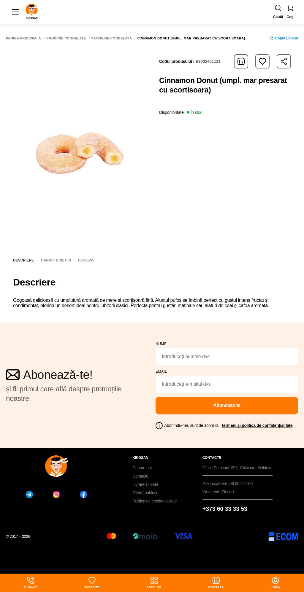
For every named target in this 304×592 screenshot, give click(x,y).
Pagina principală (23, 38)
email (161, 371)
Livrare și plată (145, 484)
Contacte (140, 476)
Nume (161, 344)
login (276, 583)
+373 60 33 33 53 (224, 508)
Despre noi (142, 467)
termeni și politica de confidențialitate (257, 425)
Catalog (154, 583)
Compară (216, 583)
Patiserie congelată (111, 38)
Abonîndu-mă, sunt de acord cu (228, 425)
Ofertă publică (144, 492)
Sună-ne (30, 583)
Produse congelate (66, 38)
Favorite (92, 583)
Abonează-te (226, 405)
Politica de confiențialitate (154, 501)
